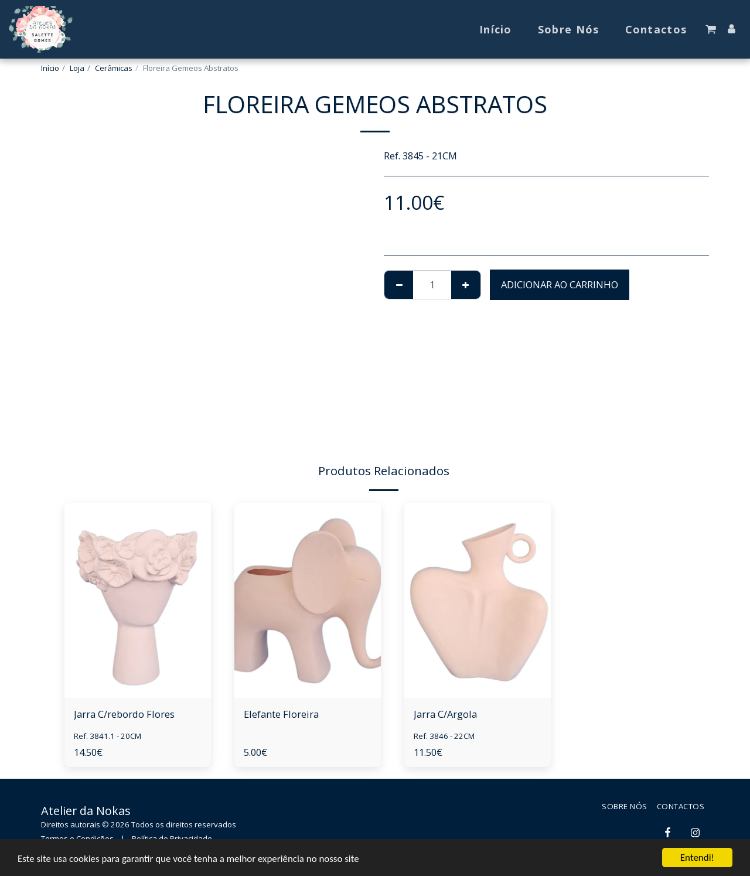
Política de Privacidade (172, 838)
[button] (711, 29)
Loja (77, 68)
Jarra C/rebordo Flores (124, 714)
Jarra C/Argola (445, 714)
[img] (137, 600)
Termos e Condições (77, 838)
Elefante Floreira (281, 714)
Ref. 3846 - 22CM (444, 736)
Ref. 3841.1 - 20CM (107, 736)
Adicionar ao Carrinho (559, 284)
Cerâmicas (113, 68)
